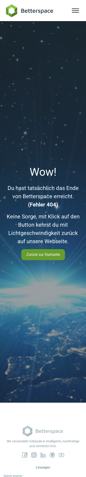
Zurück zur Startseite (43, 254)
